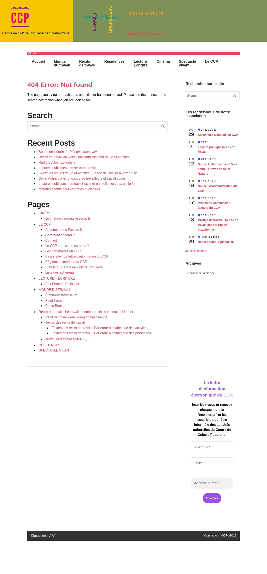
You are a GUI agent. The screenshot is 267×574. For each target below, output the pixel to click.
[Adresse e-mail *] (212, 483)
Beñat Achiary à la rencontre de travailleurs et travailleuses (82, 178)
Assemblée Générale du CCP (218, 134)
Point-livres (53, 300)
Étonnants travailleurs (61, 295)
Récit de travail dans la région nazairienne (76, 317)
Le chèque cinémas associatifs (68, 218)
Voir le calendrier (195, 251)
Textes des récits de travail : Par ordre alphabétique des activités (99, 328)
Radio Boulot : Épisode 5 (57, 162)
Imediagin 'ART (44, 535)
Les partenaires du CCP (63, 251)
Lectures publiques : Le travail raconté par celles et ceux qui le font (88, 183)
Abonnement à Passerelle (64, 229)
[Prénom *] (212, 447)
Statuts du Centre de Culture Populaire (74, 267)
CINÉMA (45, 213)
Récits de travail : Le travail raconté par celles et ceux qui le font (86, 312)
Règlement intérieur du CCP (66, 262)
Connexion (211, 535)
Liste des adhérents (59, 272)
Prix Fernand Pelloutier (62, 284)
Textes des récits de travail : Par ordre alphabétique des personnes (101, 333)
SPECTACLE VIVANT (55, 350)
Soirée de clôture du (68, 152)
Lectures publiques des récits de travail (67, 168)
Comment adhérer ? (60, 235)
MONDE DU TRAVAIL (55, 289)
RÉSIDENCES (49, 345)
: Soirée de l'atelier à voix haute (88, 173)
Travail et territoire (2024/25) (66, 339)
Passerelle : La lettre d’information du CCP (76, 256)
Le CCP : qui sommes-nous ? (67, 246)
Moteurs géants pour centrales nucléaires (69, 189)
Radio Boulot (54, 306)
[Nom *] (212, 463)
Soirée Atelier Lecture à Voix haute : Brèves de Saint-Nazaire (217, 169)
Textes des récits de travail (65, 322)
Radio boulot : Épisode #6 (216, 242)
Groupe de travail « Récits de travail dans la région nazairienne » (218, 224)
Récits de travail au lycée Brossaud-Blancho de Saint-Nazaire (84, 157)
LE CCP (45, 224)
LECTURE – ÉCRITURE (57, 278)
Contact (51, 240)
